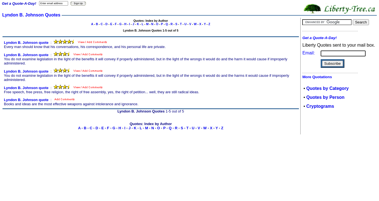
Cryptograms (320, 106)
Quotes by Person (325, 97)
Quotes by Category (327, 88)
